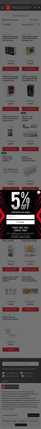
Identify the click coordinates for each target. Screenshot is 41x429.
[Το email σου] (20, 217)
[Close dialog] (38, 192)
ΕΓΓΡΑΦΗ (20, 222)
